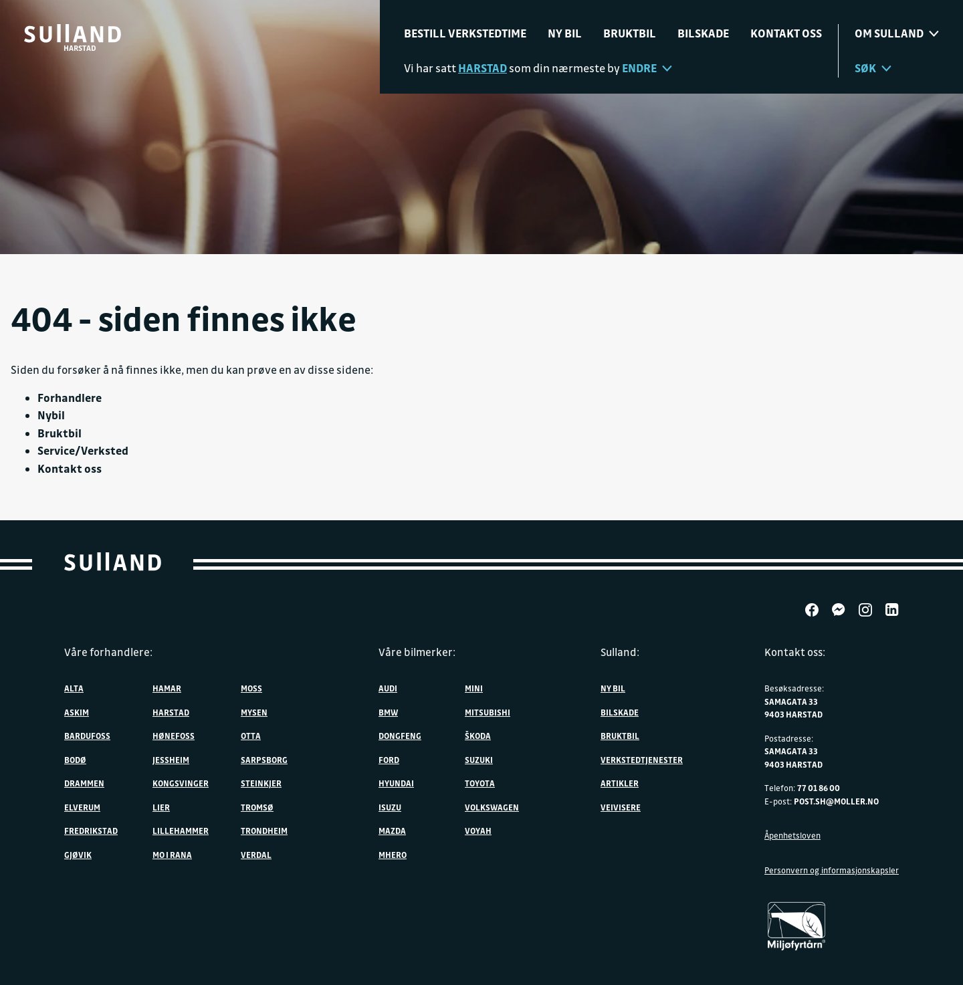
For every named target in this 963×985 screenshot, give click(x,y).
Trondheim (264, 830)
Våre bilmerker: (417, 652)
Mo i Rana (172, 854)
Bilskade (703, 33)
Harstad (170, 712)
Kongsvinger (180, 783)
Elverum (82, 807)
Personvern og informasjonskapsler (831, 870)
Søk (873, 68)
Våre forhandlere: (108, 652)
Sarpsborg (264, 759)
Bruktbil (629, 33)
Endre (647, 68)
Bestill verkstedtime (465, 33)
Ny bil (565, 33)
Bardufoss (87, 735)
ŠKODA (478, 735)
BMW (388, 712)
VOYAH (478, 830)
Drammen (84, 783)
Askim (76, 712)
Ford (389, 759)
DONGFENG (400, 735)
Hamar (166, 688)
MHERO (393, 854)
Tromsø (257, 807)
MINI (474, 688)
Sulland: (620, 652)
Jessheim (170, 759)
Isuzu (390, 807)
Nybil (51, 415)
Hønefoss (173, 735)
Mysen (254, 712)
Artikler (620, 783)
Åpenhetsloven (792, 835)
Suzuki (479, 759)
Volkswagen (492, 807)
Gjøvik (78, 854)
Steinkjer (261, 783)
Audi (388, 688)
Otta (251, 735)
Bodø (75, 759)
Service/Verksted (82, 450)
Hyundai (396, 783)
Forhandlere (69, 398)
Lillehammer (180, 830)
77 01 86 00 (818, 787)
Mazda (392, 830)
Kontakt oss (786, 33)
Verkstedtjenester (642, 759)
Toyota (480, 783)
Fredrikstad (91, 830)
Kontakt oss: (794, 652)
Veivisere (621, 807)
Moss (251, 688)
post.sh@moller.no (836, 801)
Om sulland (897, 33)
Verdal (256, 854)
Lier (161, 807)
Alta (74, 688)
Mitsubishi (487, 712)
